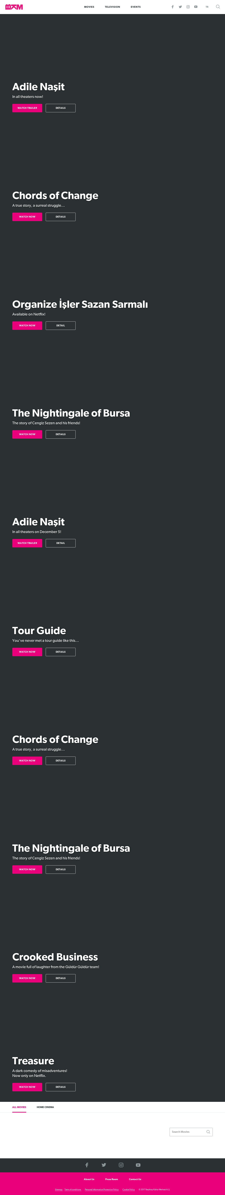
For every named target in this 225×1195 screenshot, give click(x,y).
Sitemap (59, 1190)
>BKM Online (14, 7)
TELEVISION (112, 7)
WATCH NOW (27, 217)
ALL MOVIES (19, 1107)
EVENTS (136, 7)
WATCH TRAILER (27, 108)
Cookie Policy (129, 1190)
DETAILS (61, 108)
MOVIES (89, 7)
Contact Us (135, 1179)
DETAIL (60, 325)
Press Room (111, 1179)
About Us (89, 1179)
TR (207, 7)
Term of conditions (73, 1190)
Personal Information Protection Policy (102, 1190)
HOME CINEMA (45, 1107)
